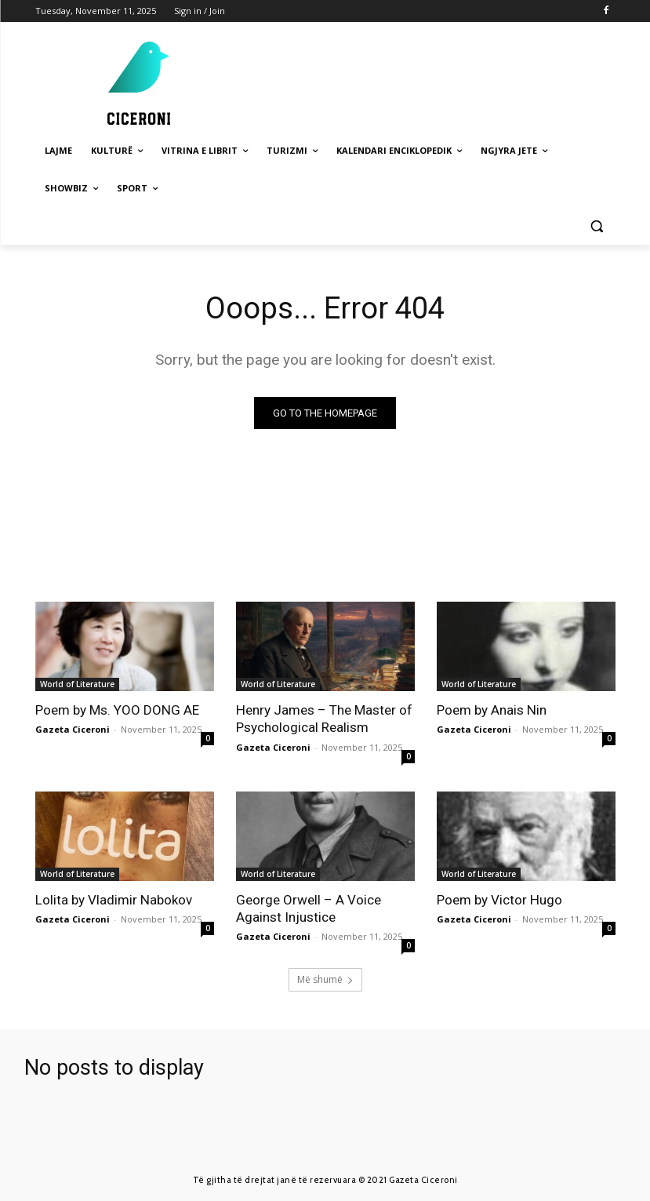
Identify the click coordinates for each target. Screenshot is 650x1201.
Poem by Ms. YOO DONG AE (116, 710)
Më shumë (325, 979)
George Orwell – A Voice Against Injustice (308, 907)
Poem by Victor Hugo (499, 899)
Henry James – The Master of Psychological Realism (324, 718)
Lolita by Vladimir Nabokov (113, 899)
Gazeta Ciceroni (72, 729)
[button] (597, 226)
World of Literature (77, 684)
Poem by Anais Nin (491, 710)
